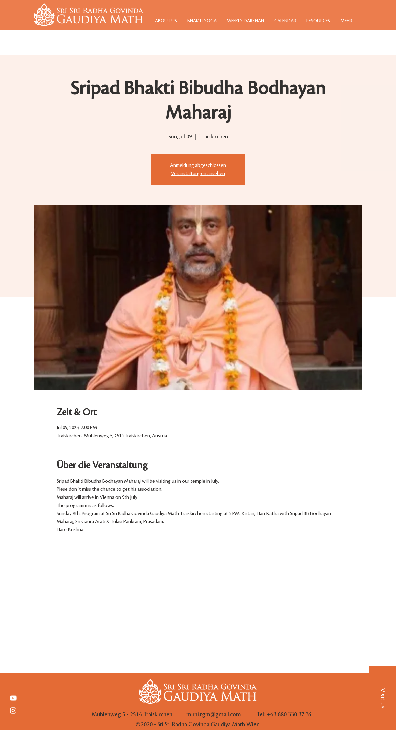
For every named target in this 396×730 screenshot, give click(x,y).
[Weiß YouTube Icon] (13, 698)
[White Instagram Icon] (13, 710)
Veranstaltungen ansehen (198, 173)
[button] (382, 698)
